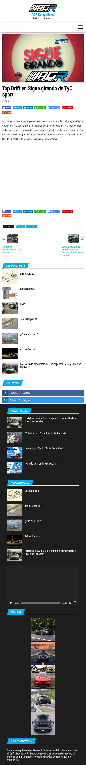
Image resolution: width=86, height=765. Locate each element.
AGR (7, 101)
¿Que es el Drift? (29, 334)
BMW (23, 304)
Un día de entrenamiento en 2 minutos (12, 249)
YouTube (31, 227)
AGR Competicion (43, 15)
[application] (43, 586)
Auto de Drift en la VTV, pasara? (41, 463)
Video (21, 227)
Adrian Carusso (28, 349)
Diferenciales (27, 273)
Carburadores (27, 288)
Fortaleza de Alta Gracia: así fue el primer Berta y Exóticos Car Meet (50, 365)
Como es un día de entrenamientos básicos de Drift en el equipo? (72, 251)
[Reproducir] (11, 602)
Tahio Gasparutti (28, 319)
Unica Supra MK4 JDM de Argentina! (44, 448)
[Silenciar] (70, 602)
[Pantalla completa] (75, 602)
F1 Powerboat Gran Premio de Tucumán (45, 433)
